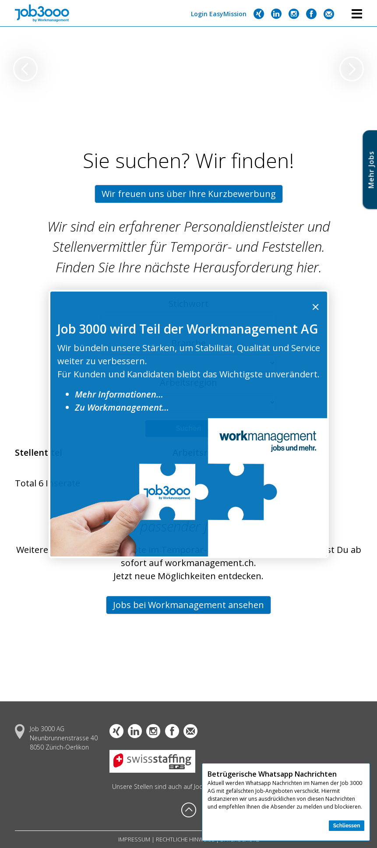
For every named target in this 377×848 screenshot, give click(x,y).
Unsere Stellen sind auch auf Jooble (162, 786)
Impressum (134, 839)
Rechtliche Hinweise (185, 839)
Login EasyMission (219, 14)
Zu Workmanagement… (122, 407)
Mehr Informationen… (119, 394)
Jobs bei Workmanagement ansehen (188, 605)
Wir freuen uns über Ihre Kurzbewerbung (189, 194)
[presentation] (25, 69)
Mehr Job (372, 169)
